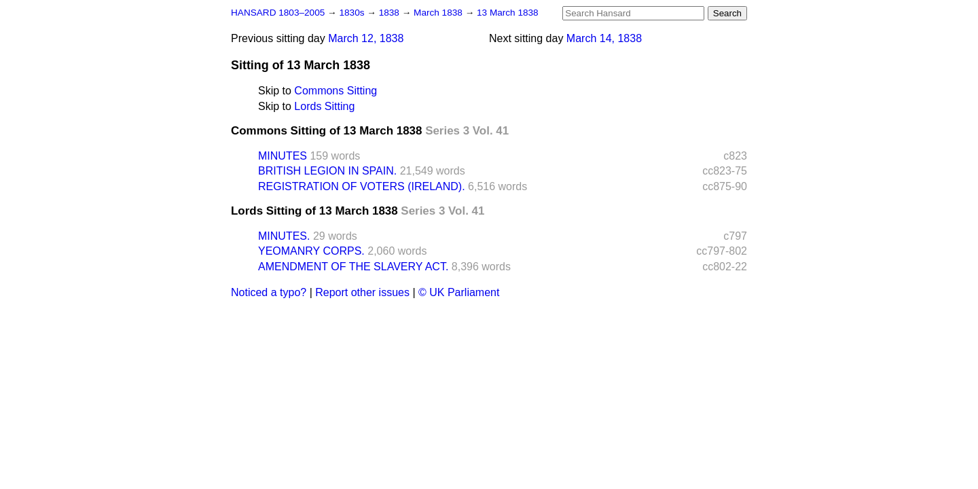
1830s (353, 12)
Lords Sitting (324, 106)
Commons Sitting (335, 90)
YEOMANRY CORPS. (311, 251)
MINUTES (282, 156)
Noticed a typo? (268, 292)
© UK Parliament (458, 292)
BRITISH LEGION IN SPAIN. (327, 171)
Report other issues (362, 292)
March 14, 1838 (604, 38)
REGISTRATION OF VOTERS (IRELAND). (361, 186)
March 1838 (439, 12)
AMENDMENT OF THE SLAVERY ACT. (353, 266)
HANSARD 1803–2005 (278, 12)
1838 (390, 12)
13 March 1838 (508, 12)
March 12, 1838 (365, 38)
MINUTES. (284, 236)
